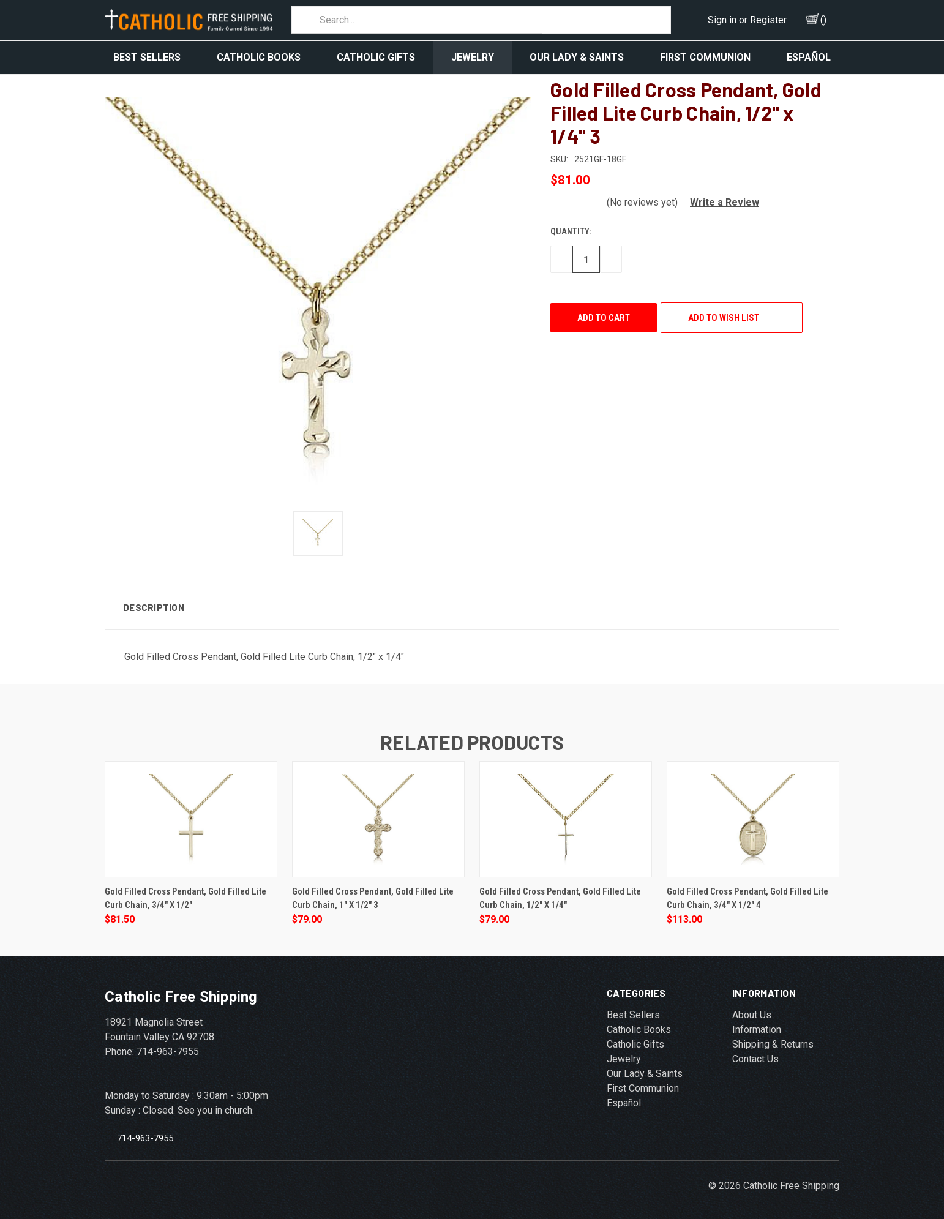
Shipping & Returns (773, 1035)
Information (756, 1020)
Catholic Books (259, 57)
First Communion (705, 57)
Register (768, 20)
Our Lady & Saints (577, 57)
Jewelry (472, 57)
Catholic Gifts (376, 57)
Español (809, 57)
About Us (751, 1005)
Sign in (722, 20)
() (823, 20)
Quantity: (570, 222)
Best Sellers (147, 57)
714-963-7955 (145, 1128)
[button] (719, 193)
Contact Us (755, 1050)
